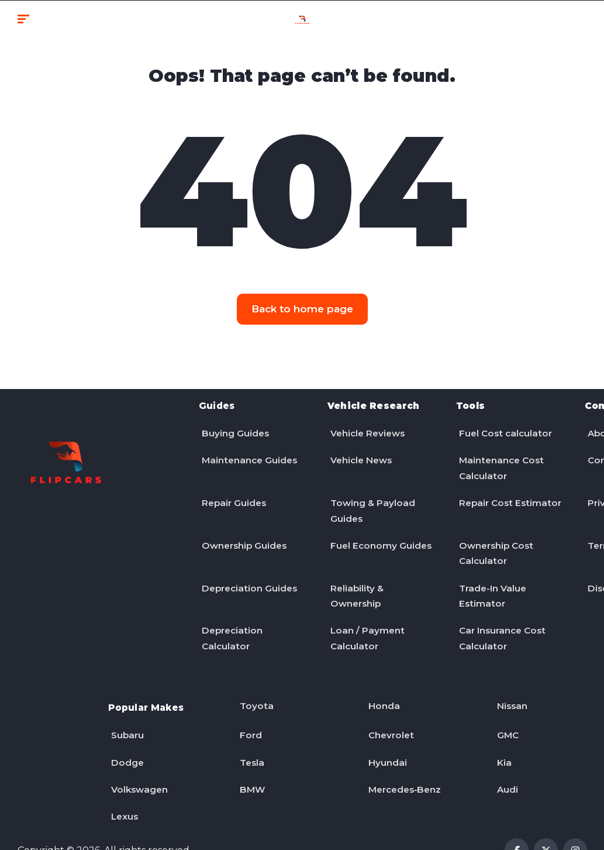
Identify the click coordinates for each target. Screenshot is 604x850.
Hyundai (385, 738)
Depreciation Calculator (231, 624)
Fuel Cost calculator (504, 427)
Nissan (510, 689)
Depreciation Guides (248, 574)
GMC (505, 714)
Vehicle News (360, 451)
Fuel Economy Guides (379, 533)
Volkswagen (138, 763)
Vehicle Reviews (366, 427)
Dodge (124, 738)
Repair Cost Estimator (484, 501)
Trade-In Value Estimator (491, 583)
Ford (248, 714)
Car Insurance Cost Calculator (502, 624)
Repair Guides (232, 492)
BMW (250, 763)
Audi (505, 763)
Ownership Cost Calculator (495, 542)
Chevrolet (389, 714)
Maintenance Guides (248, 451)
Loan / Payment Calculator (365, 624)
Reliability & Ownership (354, 583)
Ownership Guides (243, 533)
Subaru (125, 714)
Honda (381, 689)
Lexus (122, 787)
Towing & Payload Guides (370, 501)
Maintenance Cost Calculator (500, 460)
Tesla (250, 738)
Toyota (254, 689)
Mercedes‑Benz (404, 763)
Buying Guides (233, 427)
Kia (501, 738)
